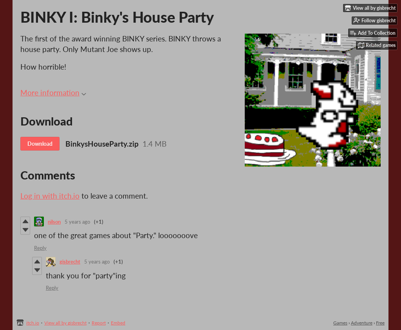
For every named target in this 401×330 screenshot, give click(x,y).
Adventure (361, 323)
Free (380, 323)
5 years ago (77, 222)
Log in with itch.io (49, 195)
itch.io (32, 323)
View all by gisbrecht (65, 323)
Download (39, 143)
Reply (40, 248)
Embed (118, 323)
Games (340, 323)
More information (53, 92)
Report (99, 323)
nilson (54, 222)
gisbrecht (70, 261)
